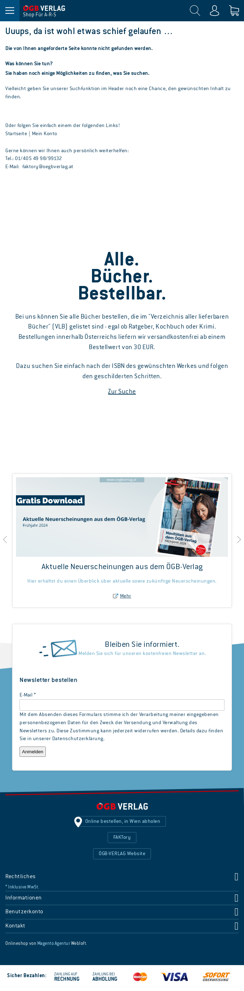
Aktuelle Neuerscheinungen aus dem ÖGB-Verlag (122, 567)
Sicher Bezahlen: (27, 976)
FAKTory (122, 837)
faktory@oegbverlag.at (48, 167)
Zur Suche (122, 391)
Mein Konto (44, 134)
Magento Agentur (53, 943)
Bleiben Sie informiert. (142, 644)
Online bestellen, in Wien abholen (123, 821)
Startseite (16, 134)
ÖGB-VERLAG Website (122, 854)
